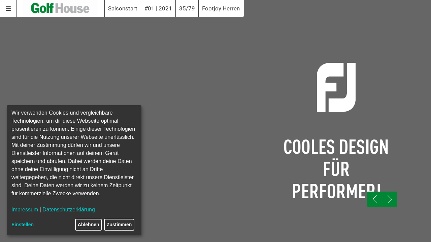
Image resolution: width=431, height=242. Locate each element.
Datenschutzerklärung (68, 209)
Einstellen (22, 224)
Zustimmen (119, 224)
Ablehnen (88, 224)
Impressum (24, 209)
